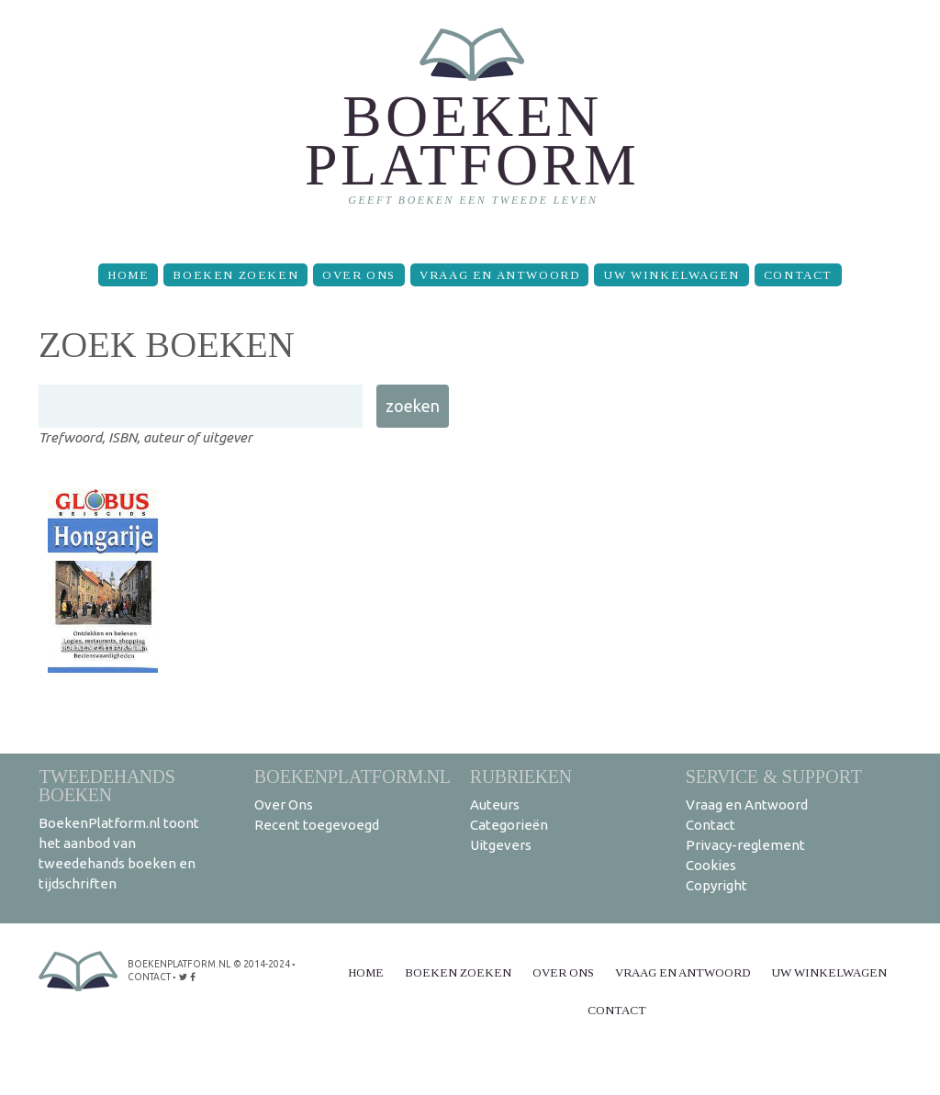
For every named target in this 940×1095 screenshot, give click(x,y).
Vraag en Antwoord (499, 275)
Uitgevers (501, 845)
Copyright (716, 885)
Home (128, 275)
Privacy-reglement (745, 845)
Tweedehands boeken (107, 785)
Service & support (774, 776)
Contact (798, 275)
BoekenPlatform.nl (352, 776)
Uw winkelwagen (671, 275)
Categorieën (509, 824)
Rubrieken (521, 776)
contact (149, 977)
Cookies (711, 865)
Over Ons (359, 275)
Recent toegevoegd (316, 824)
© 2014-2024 (259, 964)
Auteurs (495, 804)
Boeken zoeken (235, 275)
